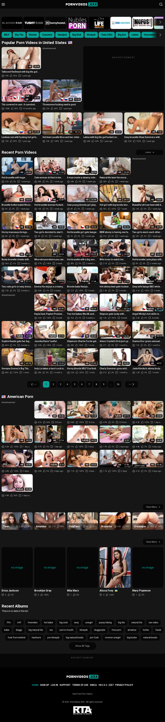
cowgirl (88, 623)
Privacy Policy (124, 685)
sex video (153, 623)
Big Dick (76, 34)
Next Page (136, 385)
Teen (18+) (106, 34)
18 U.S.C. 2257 (106, 685)
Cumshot (47, 34)
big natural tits (36, 630)
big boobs (132, 638)
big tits (121, 623)
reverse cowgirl (113, 638)
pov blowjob (53, 638)
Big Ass (122, 34)
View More (153, 507)
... (111, 385)
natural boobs (150, 638)
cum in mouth (66, 630)
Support (65, 685)
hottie (146, 630)
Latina (135, 34)
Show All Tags (82, 646)
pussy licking (105, 623)
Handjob (62, 34)
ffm (9, 623)
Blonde (33, 34)
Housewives (150, 34)
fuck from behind (16, 638)
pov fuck (94, 638)
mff (19, 623)
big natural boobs (74, 638)
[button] (157, 22)
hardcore (36, 638)
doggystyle (99, 630)
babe (6, 630)
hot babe (48, 623)
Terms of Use (80, 685)
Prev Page (29, 385)
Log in (54, 685)
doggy (19, 630)
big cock (63, 623)
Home (35, 685)
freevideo (33, 623)
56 (118, 385)
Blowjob (91, 34)
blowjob (84, 630)
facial (158, 630)
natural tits (136, 623)
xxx (51, 630)
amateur (132, 630)
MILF (6, 34)
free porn (116, 630)
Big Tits (19, 34)
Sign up (44, 685)
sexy (76, 623)
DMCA (93, 685)
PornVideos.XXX (77, 702)
